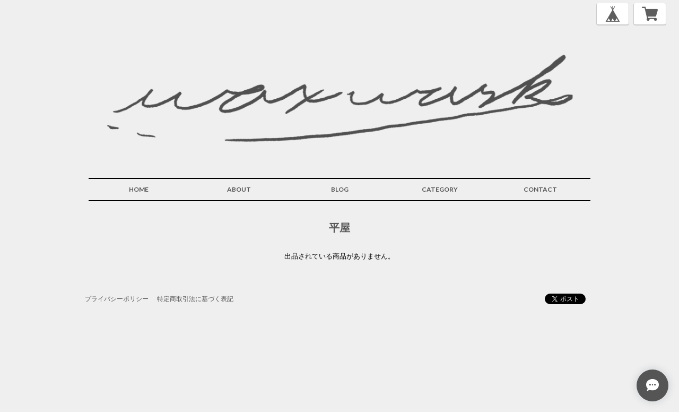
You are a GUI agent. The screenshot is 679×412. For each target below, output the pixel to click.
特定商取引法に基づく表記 (195, 299)
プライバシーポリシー (117, 299)
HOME (139, 189)
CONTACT (540, 189)
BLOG (340, 189)
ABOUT (239, 189)
